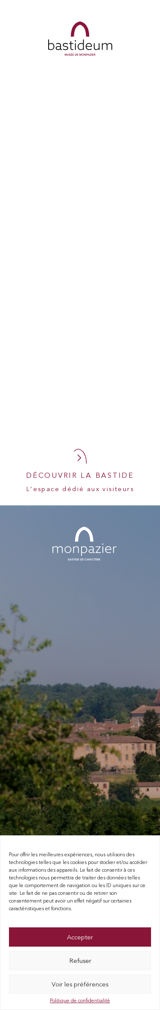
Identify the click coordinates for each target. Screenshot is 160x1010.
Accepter (80, 937)
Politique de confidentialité (80, 1000)
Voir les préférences (80, 984)
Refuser (80, 961)
